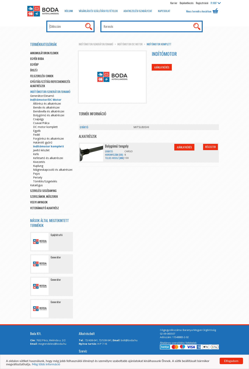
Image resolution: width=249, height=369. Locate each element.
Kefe (36, 154)
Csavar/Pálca (41, 123)
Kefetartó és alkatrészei (48, 158)
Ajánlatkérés (161, 67)
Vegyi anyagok (38, 202)
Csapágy (38, 119)
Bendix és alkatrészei (46, 107)
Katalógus (36, 185)
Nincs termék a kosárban (202, 10)
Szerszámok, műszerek (44, 196)
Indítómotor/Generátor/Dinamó (96, 44)
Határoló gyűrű (42, 142)
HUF (216, 3)
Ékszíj (34, 70)
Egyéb (37, 131)
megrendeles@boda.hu (52, 343)
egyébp (34, 64)
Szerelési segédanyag (43, 190)
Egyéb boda (37, 58)
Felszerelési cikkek (41, 76)
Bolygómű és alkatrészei (48, 115)
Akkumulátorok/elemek (44, 53)
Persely (37, 177)
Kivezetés (39, 162)
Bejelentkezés (187, 3)
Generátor (56, 257)
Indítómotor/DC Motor (130, 44)
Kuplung (38, 166)
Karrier (173, 3)
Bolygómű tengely (116, 146)
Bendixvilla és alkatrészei (48, 111)
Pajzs (36, 173)
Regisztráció (202, 3)
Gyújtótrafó (56, 235)
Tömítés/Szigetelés (45, 181)
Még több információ (46, 364)
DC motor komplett (45, 127)
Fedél (36, 134)
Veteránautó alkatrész (44, 208)
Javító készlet (41, 150)
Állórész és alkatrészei (47, 103)
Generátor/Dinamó (42, 96)
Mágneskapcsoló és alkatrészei (52, 169)
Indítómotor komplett (159, 44)
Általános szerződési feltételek (178, 343)
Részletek (210, 147)
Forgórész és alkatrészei (48, 138)
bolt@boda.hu (129, 340)
